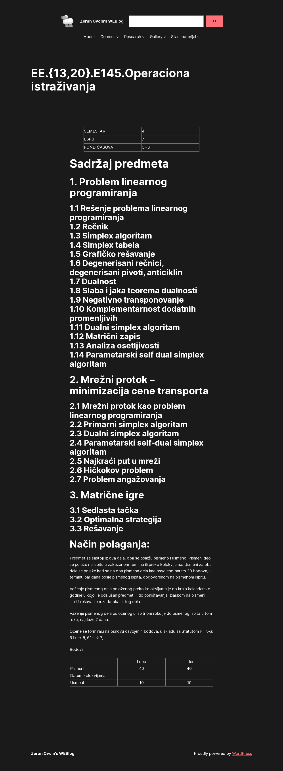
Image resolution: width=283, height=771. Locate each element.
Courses (107, 36)
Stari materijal (183, 36)
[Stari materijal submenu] (198, 37)
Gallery (156, 36)
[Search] (214, 21)
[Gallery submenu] (164, 37)
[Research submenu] (143, 37)
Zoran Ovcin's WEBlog (102, 21)
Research (132, 36)
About (89, 36)
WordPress (242, 753)
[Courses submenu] (117, 37)
